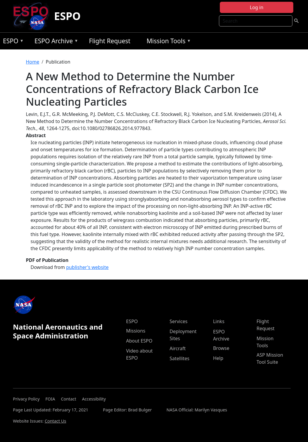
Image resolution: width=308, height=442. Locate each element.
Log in (256, 7)
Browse (221, 348)
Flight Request (109, 41)
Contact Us (55, 421)
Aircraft (178, 348)
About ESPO (139, 341)
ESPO (67, 16)
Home (32, 62)
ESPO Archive (54, 42)
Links (219, 321)
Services (179, 321)
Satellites (179, 358)
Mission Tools (167, 42)
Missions (135, 331)
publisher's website (87, 267)
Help (218, 358)
